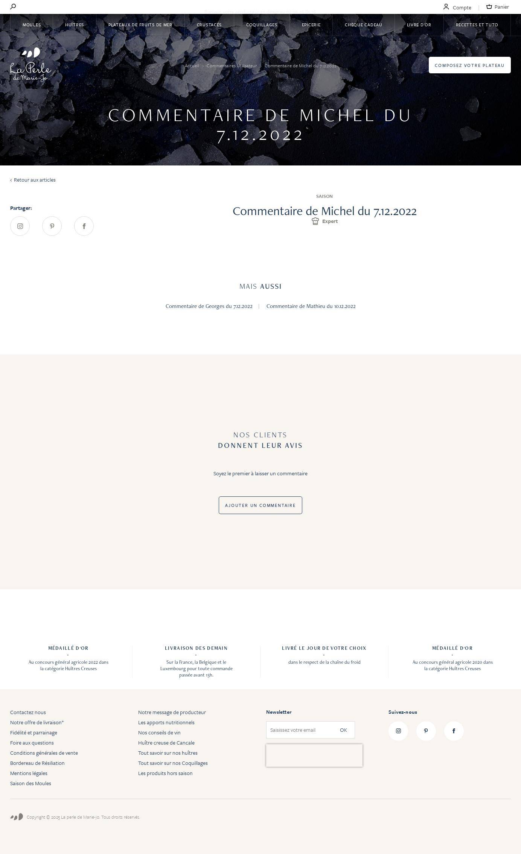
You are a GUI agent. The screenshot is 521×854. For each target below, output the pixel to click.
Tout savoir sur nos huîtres (168, 753)
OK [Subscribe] (343, 730)
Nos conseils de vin (159, 732)
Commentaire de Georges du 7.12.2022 (209, 306)
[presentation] (314, 755)
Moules (32, 24)
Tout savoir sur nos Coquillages (173, 763)
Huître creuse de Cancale (166, 742)
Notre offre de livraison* (37, 722)
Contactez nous (28, 712)
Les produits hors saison (165, 773)
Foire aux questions (32, 742)
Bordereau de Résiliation (37, 763)
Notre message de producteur (172, 712)
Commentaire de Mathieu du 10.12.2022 (311, 306)
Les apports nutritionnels (166, 722)
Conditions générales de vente (44, 753)
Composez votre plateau (470, 65)
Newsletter (278, 712)
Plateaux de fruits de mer (140, 24)
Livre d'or (419, 24)
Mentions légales (28, 773)
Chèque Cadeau (363, 24)
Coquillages (261, 24)
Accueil (192, 65)
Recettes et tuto (477, 24)
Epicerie (311, 24)
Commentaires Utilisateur (232, 65)
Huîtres (74, 24)
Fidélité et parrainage (33, 732)
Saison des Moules (30, 783)
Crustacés (209, 24)
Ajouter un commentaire (260, 505)
